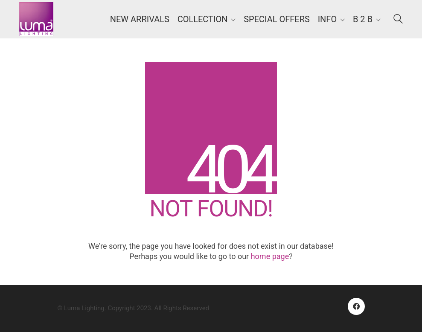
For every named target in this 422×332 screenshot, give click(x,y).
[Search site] (398, 20)
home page (270, 256)
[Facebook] (356, 306)
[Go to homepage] (36, 19)
